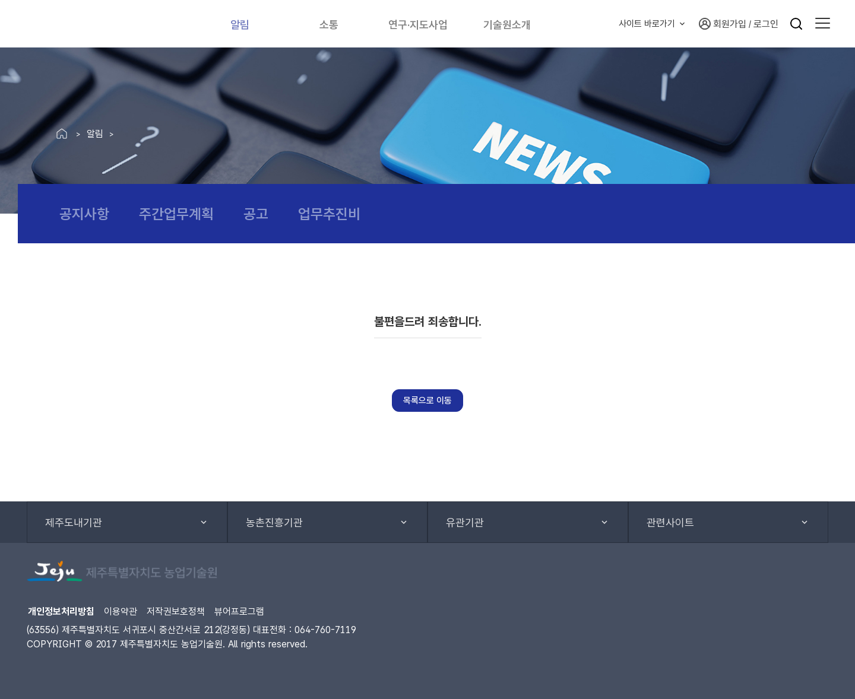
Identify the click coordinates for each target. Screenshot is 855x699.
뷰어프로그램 (239, 611)
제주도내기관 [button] (73, 522)
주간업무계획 (176, 214)
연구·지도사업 (423, 24)
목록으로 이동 (427, 400)
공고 (255, 214)
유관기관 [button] (465, 522)
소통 (329, 24)
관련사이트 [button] (670, 522)
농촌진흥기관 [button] (274, 522)
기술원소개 (518, 24)
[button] (822, 23)
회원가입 (722, 24)
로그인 (765, 24)
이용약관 (120, 611)
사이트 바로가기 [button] (647, 23)
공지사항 (84, 214)
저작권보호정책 (176, 611)
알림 (240, 24)
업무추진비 (329, 214)
